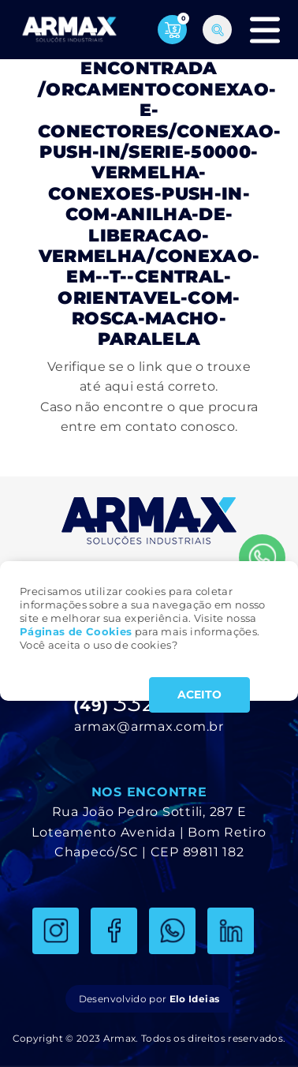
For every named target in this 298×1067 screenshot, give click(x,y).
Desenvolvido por (149, 999)
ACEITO (199, 694)
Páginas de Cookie (73, 631)
